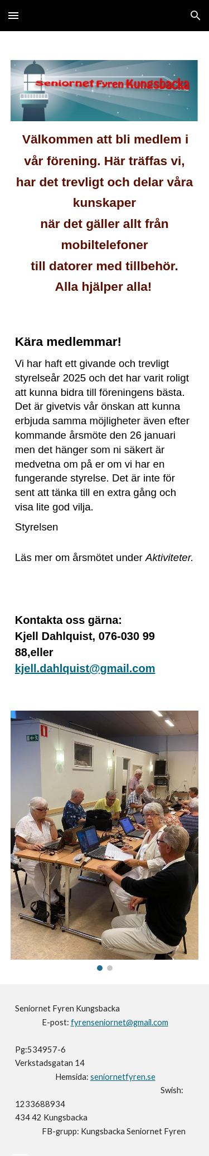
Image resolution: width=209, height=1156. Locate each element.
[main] (105, 218)
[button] (13, 15)
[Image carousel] (105, 841)
